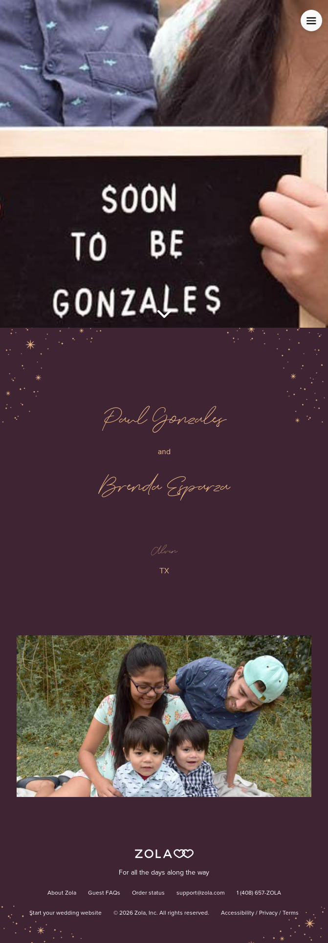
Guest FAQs (104, 893)
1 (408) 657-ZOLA (259, 893)
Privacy (268, 913)
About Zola (61, 893)
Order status (148, 893)
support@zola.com (200, 893)
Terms (291, 913)
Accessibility (237, 913)
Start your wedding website (65, 913)
